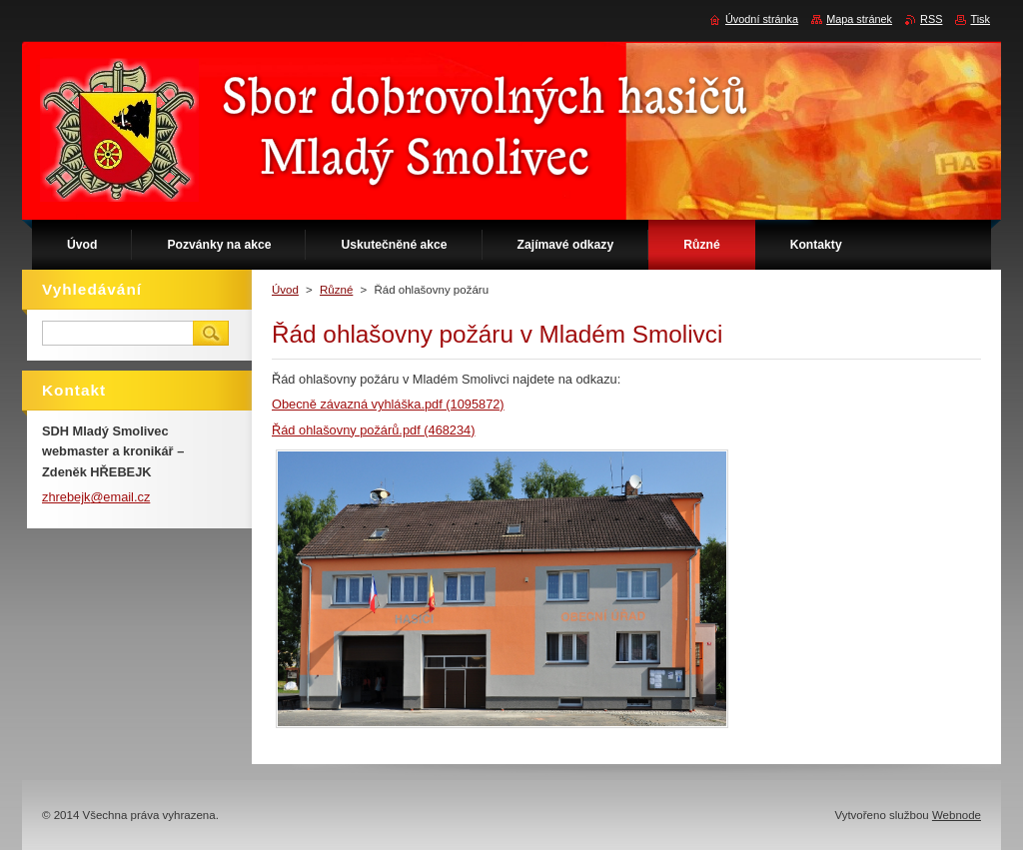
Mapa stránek (859, 19)
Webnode (956, 815)
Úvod (285, 290)
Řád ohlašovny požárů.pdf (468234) (373, 430)
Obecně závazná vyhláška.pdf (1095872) (388, 404)
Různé (336, 290)
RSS (931, 19)
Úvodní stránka (761, 19)
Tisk (980, 19)
